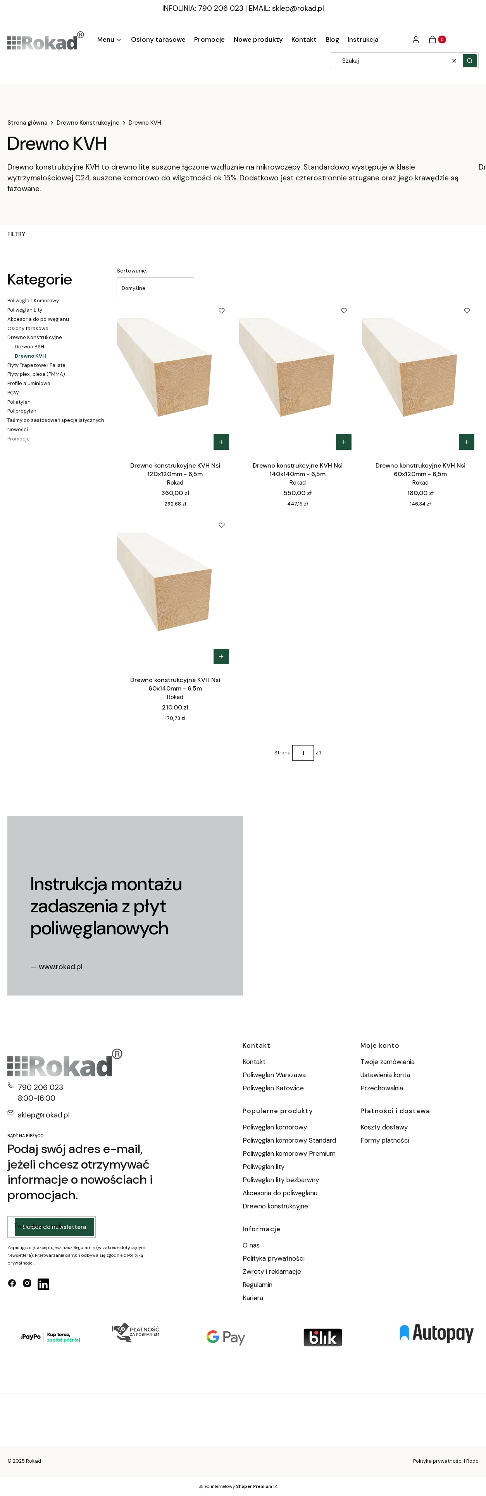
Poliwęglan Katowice (273, 1088)
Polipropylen (21, 411)
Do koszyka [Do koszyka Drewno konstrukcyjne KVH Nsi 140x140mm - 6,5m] (344, 442)
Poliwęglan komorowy (275, 1127)
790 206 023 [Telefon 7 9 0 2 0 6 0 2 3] (40, 1087)
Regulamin (257, 1284)
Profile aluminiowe (28, 383)
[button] (470, 60)
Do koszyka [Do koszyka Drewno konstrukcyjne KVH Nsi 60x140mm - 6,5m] (221, 656)
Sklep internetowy (235, 1486)
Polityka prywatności (274, 1258)
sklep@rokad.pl (298, 8)
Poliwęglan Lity (24, 310)
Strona (282, 752)
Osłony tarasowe (27, 328)
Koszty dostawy (384, 1127)
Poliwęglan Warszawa (274, 1075)
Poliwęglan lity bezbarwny (281, 1180)
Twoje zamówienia (387, 1061)
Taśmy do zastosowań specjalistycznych (55, 420)
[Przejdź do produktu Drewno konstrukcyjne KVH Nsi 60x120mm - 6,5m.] (420, 376)
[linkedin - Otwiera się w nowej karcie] (43, 1284)
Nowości (17, 429)
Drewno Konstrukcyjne (88, 123)
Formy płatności (384, 1140)
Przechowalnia (381, 1088)
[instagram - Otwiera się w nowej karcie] (27, 1284)
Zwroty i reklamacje (272, 1271)
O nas (251, 1245)
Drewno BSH (29, 346)
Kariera (253, 1298)
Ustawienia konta (385, 1075)
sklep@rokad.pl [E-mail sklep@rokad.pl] (44, 1115)
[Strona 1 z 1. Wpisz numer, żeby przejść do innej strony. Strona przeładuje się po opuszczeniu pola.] (303, 753)
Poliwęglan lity (263, 1166)
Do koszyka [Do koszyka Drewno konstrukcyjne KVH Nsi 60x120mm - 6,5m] (467, 442)
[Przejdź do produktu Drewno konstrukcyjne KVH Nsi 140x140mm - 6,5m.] (297, 376)
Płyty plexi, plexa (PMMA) (36, 374)
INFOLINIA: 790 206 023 (202, 8)
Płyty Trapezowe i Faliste (36, 365)
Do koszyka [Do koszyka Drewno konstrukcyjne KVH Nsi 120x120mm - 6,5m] (221, 442)
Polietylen (19, 402)
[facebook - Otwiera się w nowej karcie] (12, 1284)
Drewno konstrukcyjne (275, 1206)
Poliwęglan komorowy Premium (289, 1153)
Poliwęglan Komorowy (33, 300)
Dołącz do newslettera (54, 1227)
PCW (13, 392)
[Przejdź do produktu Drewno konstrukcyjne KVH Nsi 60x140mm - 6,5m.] (175, 591)
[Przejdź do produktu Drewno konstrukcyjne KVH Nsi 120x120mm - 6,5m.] (175, 376)
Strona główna (27, 123)
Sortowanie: (132, 270)
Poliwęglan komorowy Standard (289, 1140)
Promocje (18, 438)
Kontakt (254, 1061)
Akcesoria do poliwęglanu (38, 319)
